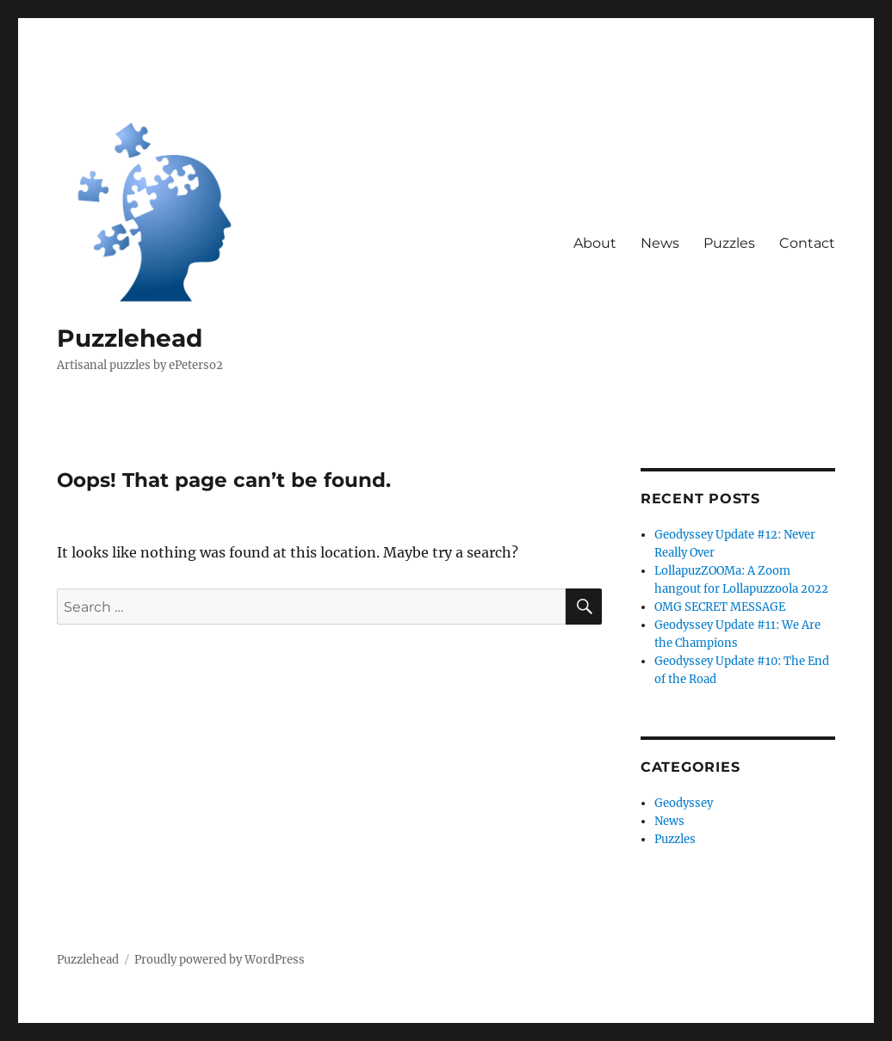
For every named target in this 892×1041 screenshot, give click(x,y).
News (660, 243)
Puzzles (729, 243)
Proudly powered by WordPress (219, 959)
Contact (807, 243)
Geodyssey (683, 803)
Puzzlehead (129, 338)
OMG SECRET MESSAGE (719, 607)
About (594, 243)
